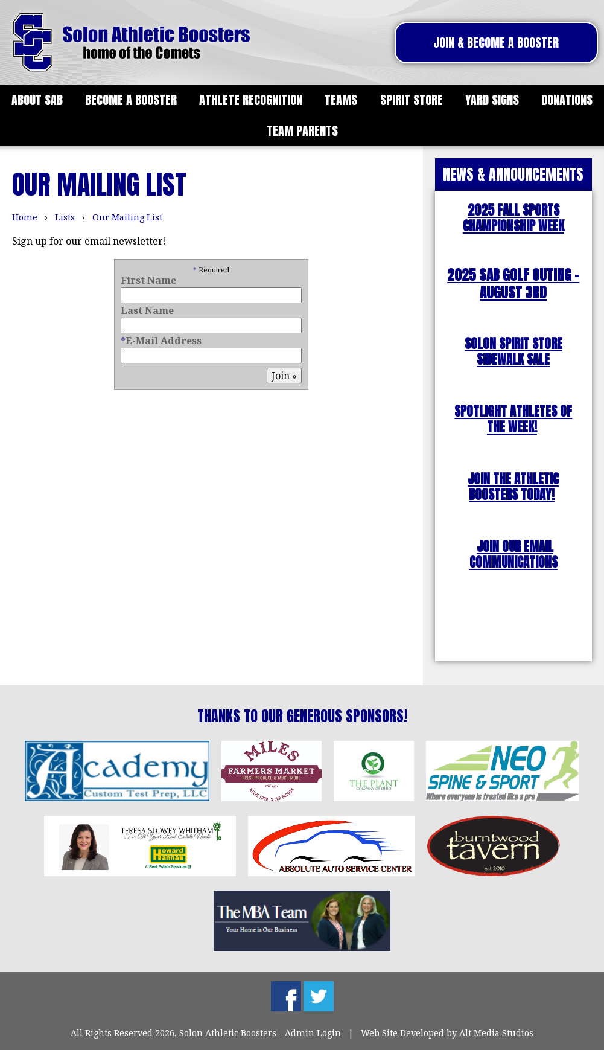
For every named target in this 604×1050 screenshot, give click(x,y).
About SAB (37, 100)
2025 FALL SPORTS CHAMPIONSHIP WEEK (513, 218)
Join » (284, 375)
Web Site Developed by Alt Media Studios (447, 1033)
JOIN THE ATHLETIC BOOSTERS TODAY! (513, 487)
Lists (65, 217)
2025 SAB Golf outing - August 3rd (513, 283)
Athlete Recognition (250, 100)
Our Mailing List (127, 217)
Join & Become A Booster (496, 42)
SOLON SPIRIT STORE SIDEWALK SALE (513, 352)
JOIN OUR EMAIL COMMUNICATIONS (513, 554)
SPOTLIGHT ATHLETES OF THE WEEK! (513, 419)
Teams (341, 100)
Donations (567, 100)
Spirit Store (411, 100)
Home (24, 217)
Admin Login (313, 1033)
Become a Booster (131, 100)
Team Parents (302, 130)
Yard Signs (492, 100)
